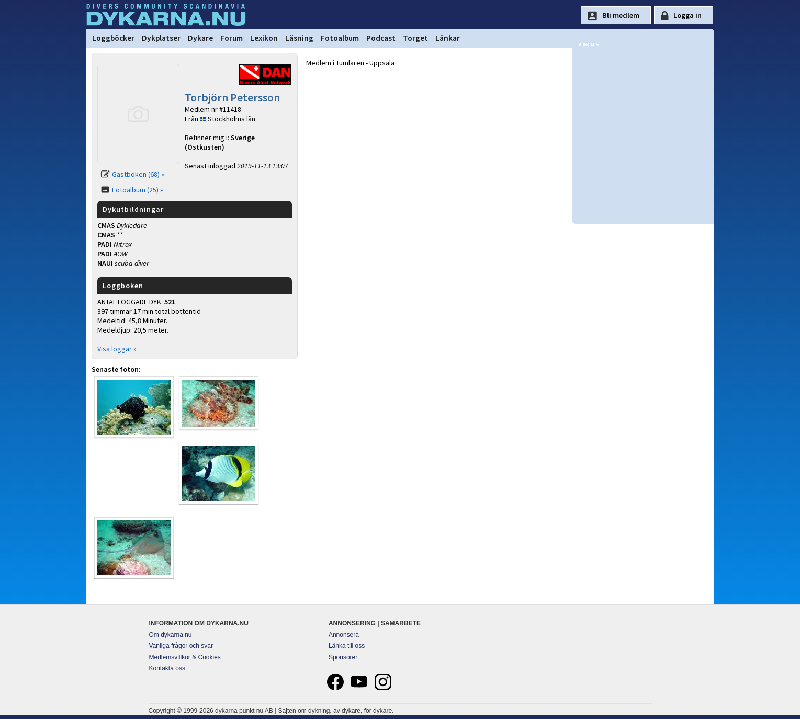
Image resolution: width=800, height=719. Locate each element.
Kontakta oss (167, 668)
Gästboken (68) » (138, 174)
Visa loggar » (117, 348)
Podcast (381, 38)
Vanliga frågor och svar (181, 645)
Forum (231, 38)
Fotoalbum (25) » (137, 190)
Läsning (299, 38)
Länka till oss (347, 645)
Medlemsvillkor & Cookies (185, 657)
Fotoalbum (340, 38)
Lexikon (264, 38)
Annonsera (344, 634)
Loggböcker (113, 38)
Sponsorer (343, 657)
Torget (415, 38)
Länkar (447, 38)
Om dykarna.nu (170, 634)
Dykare (200, 38)
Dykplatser (161, 38)
